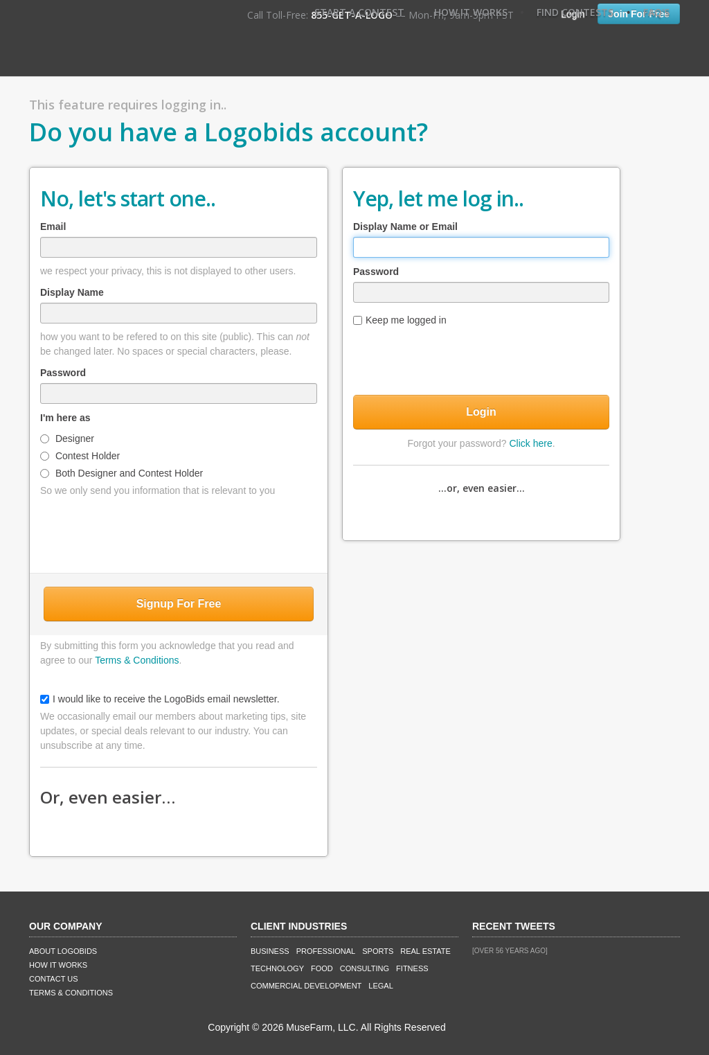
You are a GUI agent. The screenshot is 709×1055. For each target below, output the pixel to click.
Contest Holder (80, 455)
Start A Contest (359, 12)
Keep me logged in (400, 320)
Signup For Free (179, 604)
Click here (530, 443)
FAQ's (656, 12)
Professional (326, 951)
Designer (67, 438)
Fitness (412, 968)
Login (481, 412)
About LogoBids (63, 951)
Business (270, 951)
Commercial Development (306, 986)
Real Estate (425, 951)
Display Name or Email (405, 226)
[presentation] (178, 532)
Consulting (364, 968)
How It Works (471, 12)
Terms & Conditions (137, 660)
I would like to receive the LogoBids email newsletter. (160, 698)
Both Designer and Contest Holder (121, 473)
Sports (377, 951)
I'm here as (65, 417)
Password (63, 372)
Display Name (72, 292)
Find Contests (575, 12)
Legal (380, 986)
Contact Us (53, 979)
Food (322, 968)
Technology (277, 968)
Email (53, 226)
